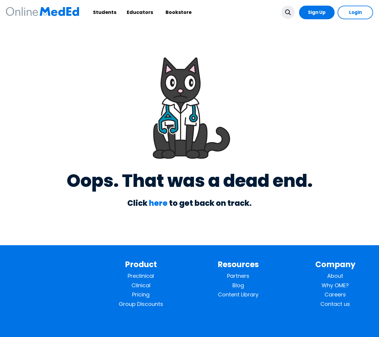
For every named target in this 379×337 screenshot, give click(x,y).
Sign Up (317, 12)
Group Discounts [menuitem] (141, 304)
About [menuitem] (335, 276)
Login (355, 12)
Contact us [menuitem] (335, 304)
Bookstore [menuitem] (164, 12)
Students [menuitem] (90, 12)
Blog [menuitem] (238, 285)
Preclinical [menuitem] (141, 276)
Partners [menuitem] (238, 276)
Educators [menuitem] (126, 12)
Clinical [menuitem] (140, 285)
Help (353, 322)
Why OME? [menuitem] (335, 285)
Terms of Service (296, 322)
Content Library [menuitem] (238, 294)
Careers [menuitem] (335, 294)
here (158, 203)
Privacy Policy (330, 322)
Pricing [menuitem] (141, 294)
